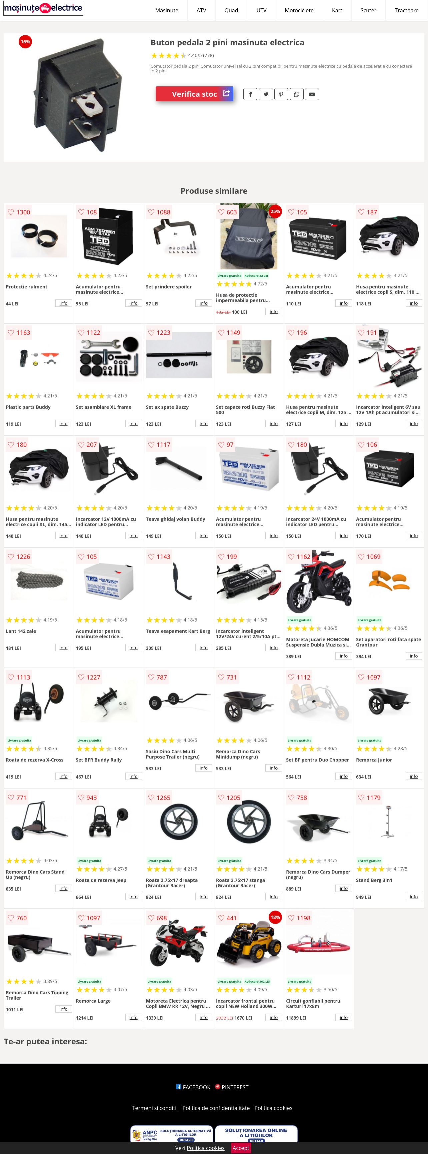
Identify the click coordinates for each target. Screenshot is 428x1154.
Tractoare (407, 10)
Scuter (368, 10)
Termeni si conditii (155, 1108)
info (64, 303)
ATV (201, 10)
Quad (231, 10)
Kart (337, 10)
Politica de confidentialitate (216, 1108)
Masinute (166, 10)
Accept (241, 1148)
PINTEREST (231, 1087)
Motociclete (299, 10)
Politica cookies (274, 1108)
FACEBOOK (193, 1087)
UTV (261, 10)
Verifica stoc (202, 93)
